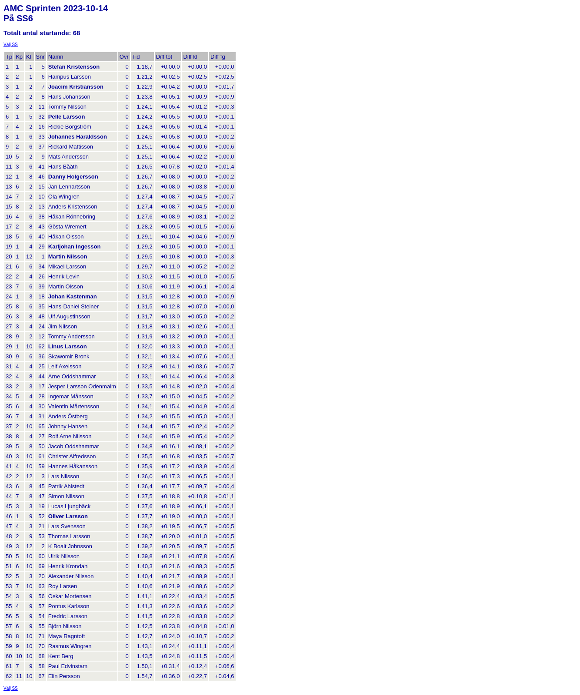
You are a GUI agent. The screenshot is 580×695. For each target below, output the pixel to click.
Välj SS (10, 44)
